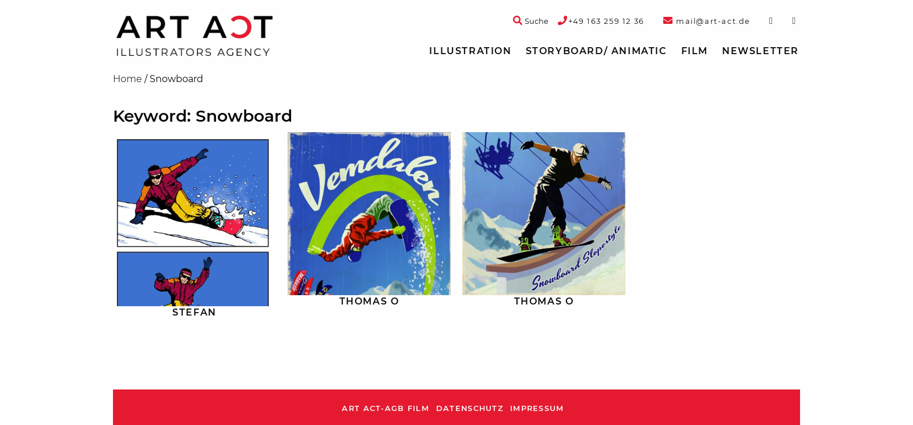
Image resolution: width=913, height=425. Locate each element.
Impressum (537, 408)
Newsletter (760, 50)
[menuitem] (470, 51)
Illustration (470, 50)
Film (694, 50)
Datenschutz (469, 408)
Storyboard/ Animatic (596, 50)
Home (127, 78)
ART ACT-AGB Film (385, 408)
